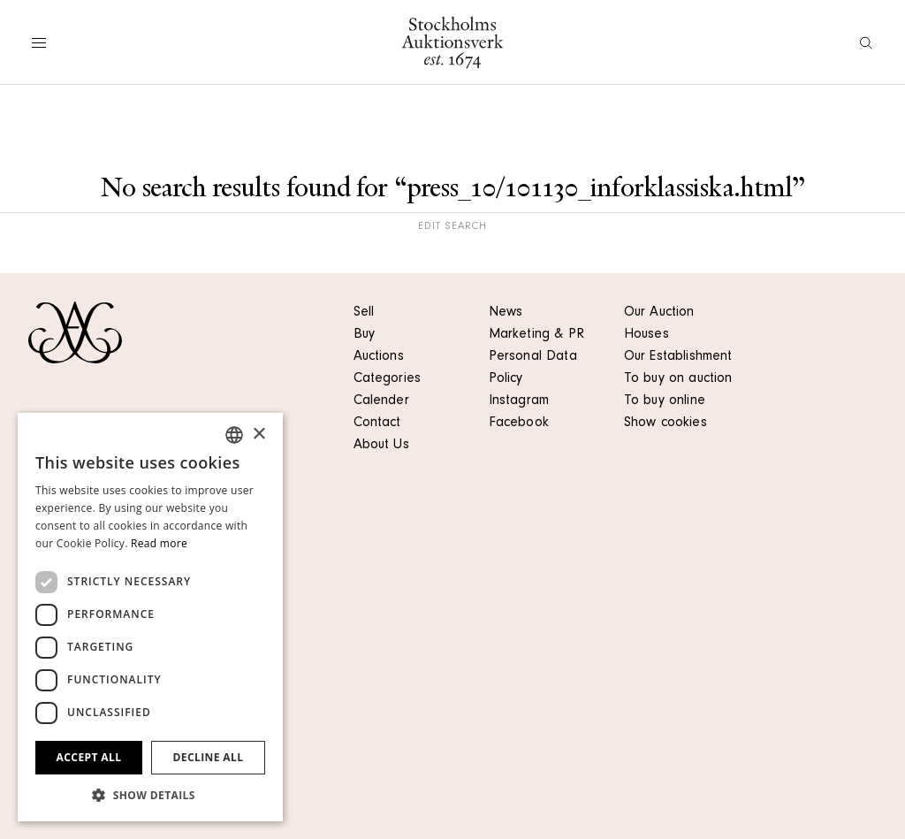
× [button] (258, 434)
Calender (381, 401)
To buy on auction (678, 379)
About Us (381, 446)
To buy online (664, 401)
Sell (364, 313)
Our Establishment (678, 357)
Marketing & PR (536, 335)
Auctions (379, 357)
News (506, 313)
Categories (388, 379)
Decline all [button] (208, 757)
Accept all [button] (89, 757)
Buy (364, 335)
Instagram (519, 401)
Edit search (452, 227)
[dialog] (150, 617)
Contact (377, 423)
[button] (150, 795)
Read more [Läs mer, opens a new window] (159, 543)
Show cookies (665, 423)
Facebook (519, 423)
